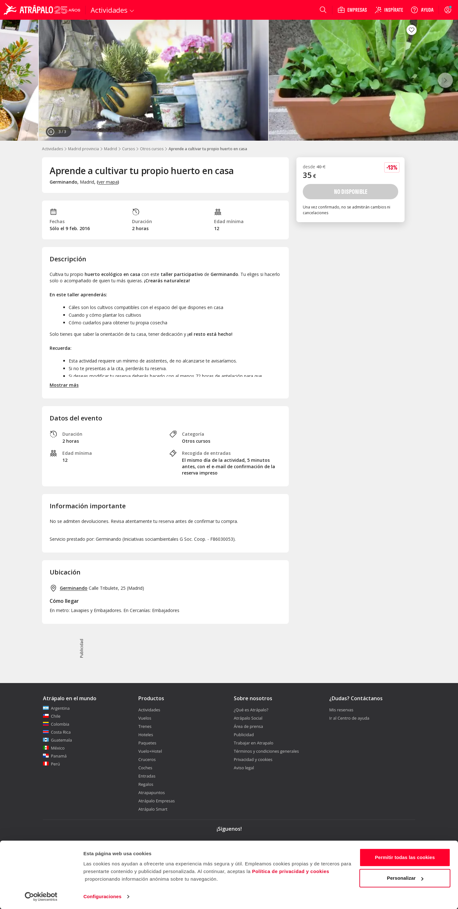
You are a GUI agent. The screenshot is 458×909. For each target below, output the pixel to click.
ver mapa (108, 182)
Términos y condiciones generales (266, 751)
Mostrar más (64, 385)
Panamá (55, 756)
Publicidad (244, 734)
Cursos (128, 149)
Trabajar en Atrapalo (253, 743)
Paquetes (147, 743)
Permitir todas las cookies (405, 857)
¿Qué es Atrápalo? (251, 710)
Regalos (145, 784)
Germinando (73, 588)
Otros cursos (151, 149)
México (54, 748)
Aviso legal (244, 767)
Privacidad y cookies (253, 759)
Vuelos (144, 718)
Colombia (56, 724)
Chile (51, 716)
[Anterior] (12, 80)
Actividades (52, 149)
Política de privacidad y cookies (290, 871)
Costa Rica (57, 732)
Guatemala (57, 740)
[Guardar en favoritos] (411, 30)
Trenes (144, 726)
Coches (145, 767)
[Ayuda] (422, 10)
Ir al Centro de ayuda (349, 718)
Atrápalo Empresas (156, 801)
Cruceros (147, 759)
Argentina (56, 708)
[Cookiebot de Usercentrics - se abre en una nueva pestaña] (41, 896)
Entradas (147, 776)
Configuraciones (102, 896)
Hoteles (145, 734)
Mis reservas (341, 710)
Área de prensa (248, 726)
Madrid (110, 149)
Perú (51, 764)
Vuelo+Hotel (150, 751)
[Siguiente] (445, 80)
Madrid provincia (83, 149)
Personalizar (405, 878)
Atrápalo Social (248, 718)
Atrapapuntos (151, 792)
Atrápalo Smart (152, 809)
